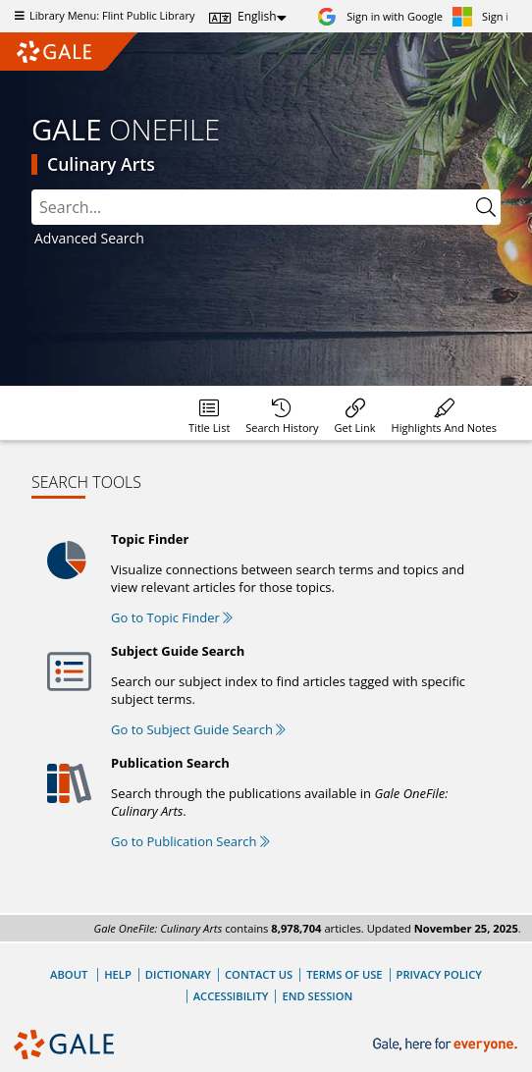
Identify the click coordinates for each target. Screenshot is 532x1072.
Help (118, 974)
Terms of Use (344, 974)
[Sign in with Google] (380, 16)
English (257, 16)
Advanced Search (89, 238)
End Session (317, 996)
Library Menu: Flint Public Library (102, 15)
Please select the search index (31, 189)
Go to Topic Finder (172, 617)
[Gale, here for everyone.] (447, 1045)
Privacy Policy (439, 974)
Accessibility (231, 996)
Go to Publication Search (190, 841)
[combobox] (251, 207)
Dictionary (178, 974)
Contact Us (259, 974)
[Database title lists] (209, 413)
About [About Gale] (68, 974)
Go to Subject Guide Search (198, 729)
